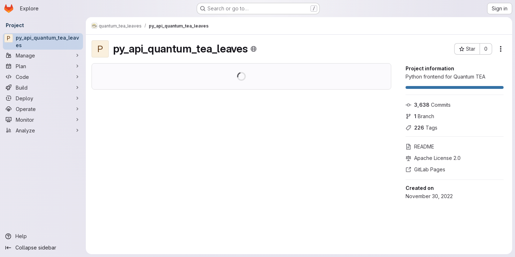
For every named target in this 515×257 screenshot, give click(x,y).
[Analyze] (43, 130)
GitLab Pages (425, 169)
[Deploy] (43, 98)
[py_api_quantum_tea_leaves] (43, 41)
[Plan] (43, 66)
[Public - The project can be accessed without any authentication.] (253, 49)
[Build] (43, 87)
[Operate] (43, 109)
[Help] (43, 236)
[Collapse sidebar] (43, 248)
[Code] (43, 77)
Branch (420, 116)
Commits (428, 105)
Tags (421, 128)
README (420, 146)
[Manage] (43, 55)
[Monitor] (43, 120)
